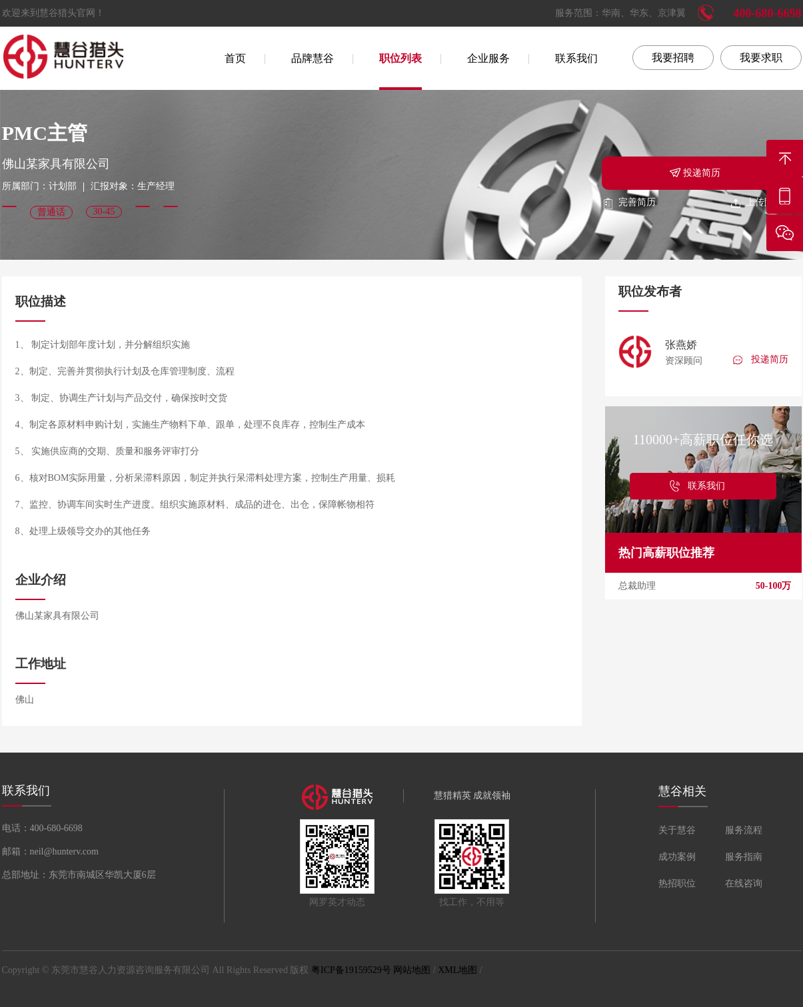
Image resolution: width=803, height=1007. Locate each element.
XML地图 (457, 970)
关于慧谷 (677, 830)
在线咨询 (743, 883)
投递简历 (694, 171)
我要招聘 (673, 57)
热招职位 (677, 883)
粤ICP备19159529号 (351, 970)
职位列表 (400, 58)
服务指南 (743, 857)
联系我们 (576, 58)
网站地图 (411, 970)
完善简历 (629, 202)
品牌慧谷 (312, 58)
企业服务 (488, 58)
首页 (235, 58)
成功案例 (677, 857)
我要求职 (761, 57)
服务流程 (743, 830)
